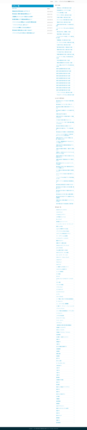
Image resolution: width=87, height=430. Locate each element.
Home (51, 1)
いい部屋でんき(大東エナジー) (62, 266)
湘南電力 (58, 403)
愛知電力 (58, 377)
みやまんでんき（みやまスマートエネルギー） (64, 279)
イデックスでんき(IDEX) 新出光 (62, 231)
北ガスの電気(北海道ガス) (61, 346)
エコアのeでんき (59, 289)
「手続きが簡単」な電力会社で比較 (63, 17)
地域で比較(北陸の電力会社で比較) (63, 75)
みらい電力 (58, 282)
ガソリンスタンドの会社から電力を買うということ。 (65, 174)
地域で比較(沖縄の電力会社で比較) (63, 90)
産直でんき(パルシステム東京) (62, 408)
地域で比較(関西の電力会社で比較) (63, 78)
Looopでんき (58, 259)
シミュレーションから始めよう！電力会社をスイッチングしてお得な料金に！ (64, 135)
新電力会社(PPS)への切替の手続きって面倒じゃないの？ (65, 117)
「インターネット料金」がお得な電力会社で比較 (64, 57)
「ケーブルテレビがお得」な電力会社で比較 (65, 42)
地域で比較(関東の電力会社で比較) (63, 68)
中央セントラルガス (60, 329)
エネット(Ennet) (59, 296)
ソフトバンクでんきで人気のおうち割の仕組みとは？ (23, 33)
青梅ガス (58, 420)
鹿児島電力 (58, 422)
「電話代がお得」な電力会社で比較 (63, 22)
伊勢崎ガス (58, 341)
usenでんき (58, 264)
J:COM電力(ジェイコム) (61, 216)
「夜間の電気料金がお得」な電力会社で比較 (65, 54)
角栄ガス (58, 413)
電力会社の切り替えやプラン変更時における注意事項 (65, 197)
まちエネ (58, 276)
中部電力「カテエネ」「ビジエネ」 (63, 332)
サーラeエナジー (59, 301)
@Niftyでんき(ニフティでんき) (62, 245)
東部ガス (58, 391)
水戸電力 (58, 396)
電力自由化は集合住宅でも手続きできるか (64, 184)
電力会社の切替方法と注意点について (63, 125)
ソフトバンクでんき (60, 308)
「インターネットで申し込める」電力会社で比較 (65, 29)
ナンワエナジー (59, 313)
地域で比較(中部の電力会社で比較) (63, 85)
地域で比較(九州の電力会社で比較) (63, 87)
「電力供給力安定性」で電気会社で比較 (64, 47)
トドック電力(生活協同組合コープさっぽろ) (65, 310)
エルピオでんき (59, 212)
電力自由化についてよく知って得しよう (64, 104)
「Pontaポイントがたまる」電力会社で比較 (65, 94)
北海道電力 (58, 348)
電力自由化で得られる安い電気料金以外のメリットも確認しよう (65, 167)
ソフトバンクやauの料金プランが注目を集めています (65, 178)
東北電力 (58, 384)
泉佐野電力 (58, 401)
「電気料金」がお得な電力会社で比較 (63, 7)
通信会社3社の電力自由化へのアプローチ (21, 11)
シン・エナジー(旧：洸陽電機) (62, 303)
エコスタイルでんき (60, 291)
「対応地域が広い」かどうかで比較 (63, 10)
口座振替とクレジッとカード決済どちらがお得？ (22, 16)
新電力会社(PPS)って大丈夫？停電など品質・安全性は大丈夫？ (64, 138)
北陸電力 (58, 351)
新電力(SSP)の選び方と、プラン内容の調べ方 (65, 129)
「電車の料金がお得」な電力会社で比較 (64, 49)
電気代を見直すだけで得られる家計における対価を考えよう (65, 156)
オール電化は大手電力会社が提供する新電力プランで (65, 171)
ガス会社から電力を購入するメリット (63, 119)
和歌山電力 (58, 353)
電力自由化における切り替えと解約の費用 (64, 194)
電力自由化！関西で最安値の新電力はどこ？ (21, 13)
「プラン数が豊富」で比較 (61, 12)
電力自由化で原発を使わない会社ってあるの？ (22, 30)
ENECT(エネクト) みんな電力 (62, 252)
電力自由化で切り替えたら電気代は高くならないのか (65, 191)
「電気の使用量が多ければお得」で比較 (64, 62)
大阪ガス (58, 372)
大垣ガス (58, 367)
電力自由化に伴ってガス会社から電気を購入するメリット (65, 101)
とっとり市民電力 (59, 271)
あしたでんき (59, 219)
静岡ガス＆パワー (59, 240)
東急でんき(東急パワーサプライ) (62, 386)
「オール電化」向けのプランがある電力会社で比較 (65, 66)
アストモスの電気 (59, 284)
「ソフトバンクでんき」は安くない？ (20, 24)
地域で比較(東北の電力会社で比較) (63, 73)
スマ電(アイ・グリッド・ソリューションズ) (65, 306)
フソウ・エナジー (59, 320)
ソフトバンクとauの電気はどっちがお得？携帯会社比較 (24, 22)
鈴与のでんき (59, 415)
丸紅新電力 (58, 334)
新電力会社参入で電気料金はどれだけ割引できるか (65, 160)
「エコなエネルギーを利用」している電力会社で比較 (65, 37)
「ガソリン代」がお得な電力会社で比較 (64, 19)
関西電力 (58, 417)
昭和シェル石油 (59, 226)
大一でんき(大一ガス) (60, 363)
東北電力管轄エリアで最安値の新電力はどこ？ (22, 19)
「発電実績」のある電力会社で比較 (63, 40)
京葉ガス (58, 339)
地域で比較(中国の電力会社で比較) (63, 80)
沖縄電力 (58, 398)
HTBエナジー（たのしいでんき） (63, 257)
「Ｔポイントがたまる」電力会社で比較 (64, 92)
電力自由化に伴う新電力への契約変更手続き (65, 131)
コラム (56, 1)
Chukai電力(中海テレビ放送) (62, 250)
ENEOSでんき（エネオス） (61, 209)
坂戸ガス (58, 358)
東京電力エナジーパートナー (62, 221)
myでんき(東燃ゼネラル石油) (62, 228)
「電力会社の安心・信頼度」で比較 (63, 31)
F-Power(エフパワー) (60, 214)
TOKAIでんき (59, 262)
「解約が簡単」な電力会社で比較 (63, 34)
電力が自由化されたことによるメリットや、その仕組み (65, 164)
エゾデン (58, 294)
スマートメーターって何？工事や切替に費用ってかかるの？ (65, 123)
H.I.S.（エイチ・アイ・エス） (62, 254)
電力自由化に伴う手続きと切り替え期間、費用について (65, 188)
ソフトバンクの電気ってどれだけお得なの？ (21, 27)
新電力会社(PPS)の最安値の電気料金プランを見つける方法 (65, 146)
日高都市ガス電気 (59, 379)
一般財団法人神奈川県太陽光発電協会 (63, 325)
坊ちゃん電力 (59, 360)
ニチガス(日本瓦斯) (60, 315)
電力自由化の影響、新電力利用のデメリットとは (65, 107)
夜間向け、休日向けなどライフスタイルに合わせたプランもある (65, 153)
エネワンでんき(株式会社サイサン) (63, 233)
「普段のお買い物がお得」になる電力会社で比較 (65, 25)
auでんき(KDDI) (59, 247)
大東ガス (58, 370)
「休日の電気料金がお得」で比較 (63, 60)
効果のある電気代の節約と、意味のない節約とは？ (65, 149)
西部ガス (58, 410)
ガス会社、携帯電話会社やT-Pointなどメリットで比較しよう (65, 142)
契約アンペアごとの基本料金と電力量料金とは (65, 182)
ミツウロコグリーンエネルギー (62, 238)
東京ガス (58, 382)
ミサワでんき (59, 322)
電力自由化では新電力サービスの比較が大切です (65, 111)
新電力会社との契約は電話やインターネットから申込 (65, 201)
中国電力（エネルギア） (61, 327)
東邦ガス (58, 389)
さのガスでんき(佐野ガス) (61, 269)
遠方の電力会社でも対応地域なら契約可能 (64, 203)
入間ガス (58, 344)
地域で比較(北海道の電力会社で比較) (63, 71)
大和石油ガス (59, 365)
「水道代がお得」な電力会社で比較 (63, 44)
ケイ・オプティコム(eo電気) (62, 235)
